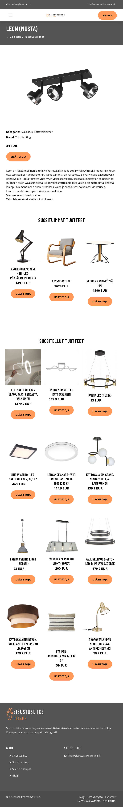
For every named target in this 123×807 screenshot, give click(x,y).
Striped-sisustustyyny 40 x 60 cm (61, 655)
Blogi (15, 775)
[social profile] (30, 4)
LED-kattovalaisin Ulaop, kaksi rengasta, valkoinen (23, 394)
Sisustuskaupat (21, 769)
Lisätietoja (18, 156)
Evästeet (110, 797)
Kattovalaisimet (34, 36)
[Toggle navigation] (10, 15)
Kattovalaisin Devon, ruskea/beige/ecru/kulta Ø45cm (23, 643)
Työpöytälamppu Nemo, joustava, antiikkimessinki (100, 643)
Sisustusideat (20, 762)
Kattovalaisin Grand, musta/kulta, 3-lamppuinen (100, 479)
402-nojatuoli (61, 281)
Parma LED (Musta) (99, 395)
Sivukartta (109, 801)
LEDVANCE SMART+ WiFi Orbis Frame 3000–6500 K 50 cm (61, 479)
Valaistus (15, 36)
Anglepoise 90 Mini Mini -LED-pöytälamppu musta (23, 273)
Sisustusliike (19, 755)
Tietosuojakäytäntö (89, 801)
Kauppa (107, 15)
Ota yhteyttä (95, 797)
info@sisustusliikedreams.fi (101, 4)
